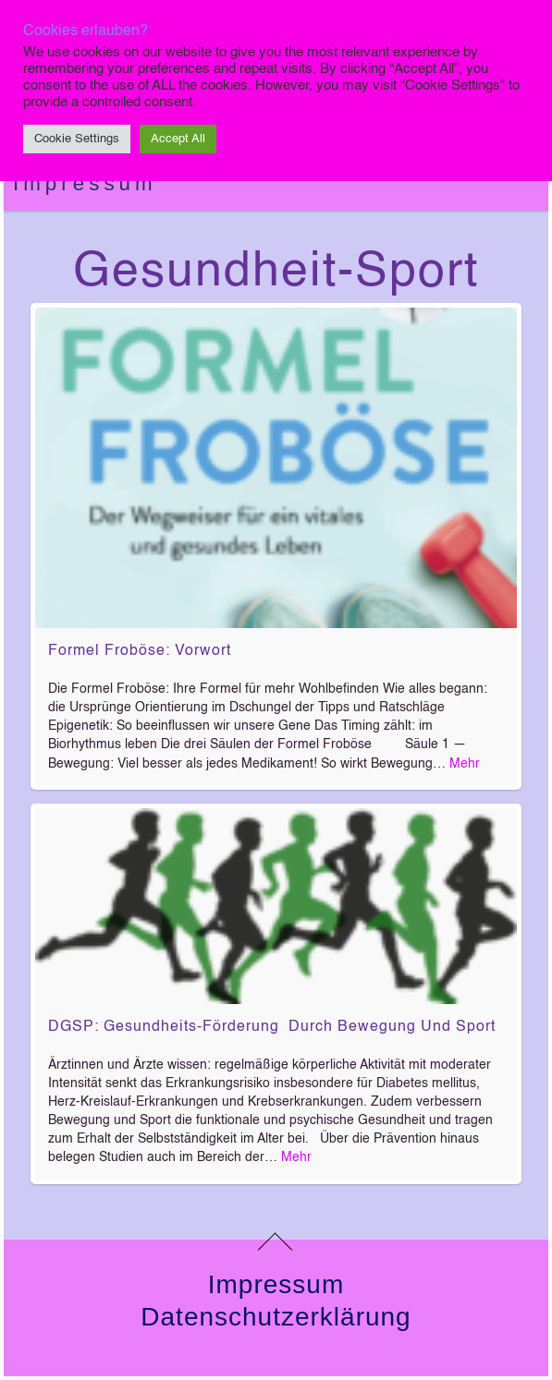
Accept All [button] (178, 139)
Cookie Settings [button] (76, 139)
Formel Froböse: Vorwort (139, 651)
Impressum (85, 183)
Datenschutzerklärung (276, 1316)
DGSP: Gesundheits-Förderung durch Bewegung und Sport (272, 1027)
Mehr (464, 763)
